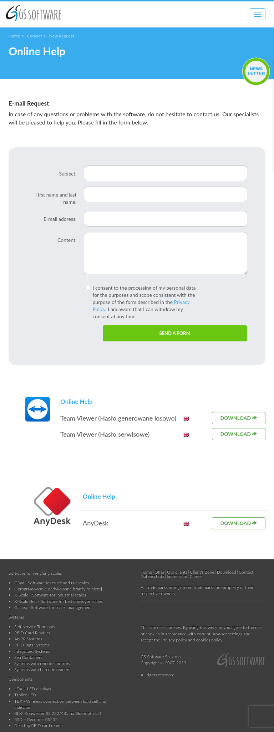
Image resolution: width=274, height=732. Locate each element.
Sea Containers (28, 657)
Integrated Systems (32, 651)
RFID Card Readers (32, 632)
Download (238, 418)
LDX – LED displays (32, 688)
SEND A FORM (175, 333)
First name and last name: (56, 198)
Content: (66, 240)
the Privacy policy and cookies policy (188, 639)
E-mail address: (60, 219)
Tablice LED (25, 694)
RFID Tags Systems (32, 644)
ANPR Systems (28, 638)
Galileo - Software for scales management (53, 607)
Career (195, 576)
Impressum (177, 576)
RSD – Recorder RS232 (35, 719)
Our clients (177, 572)
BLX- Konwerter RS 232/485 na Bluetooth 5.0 (57, 713)
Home (14, 36)
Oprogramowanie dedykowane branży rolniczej (58, 588)
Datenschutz (152, 576)
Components (20, 679)
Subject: (67, 174)
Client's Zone (202, 572)
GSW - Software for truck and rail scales (51, 582)
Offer (159, 572)
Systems (16, 617)
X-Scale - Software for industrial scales (50, 595)
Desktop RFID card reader (38, 725)
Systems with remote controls (42, 663)
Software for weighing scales (35, 573)
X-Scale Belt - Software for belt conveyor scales (58, 601)
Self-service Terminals (34, 626)
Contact (34, 36)
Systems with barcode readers (42, 669)
